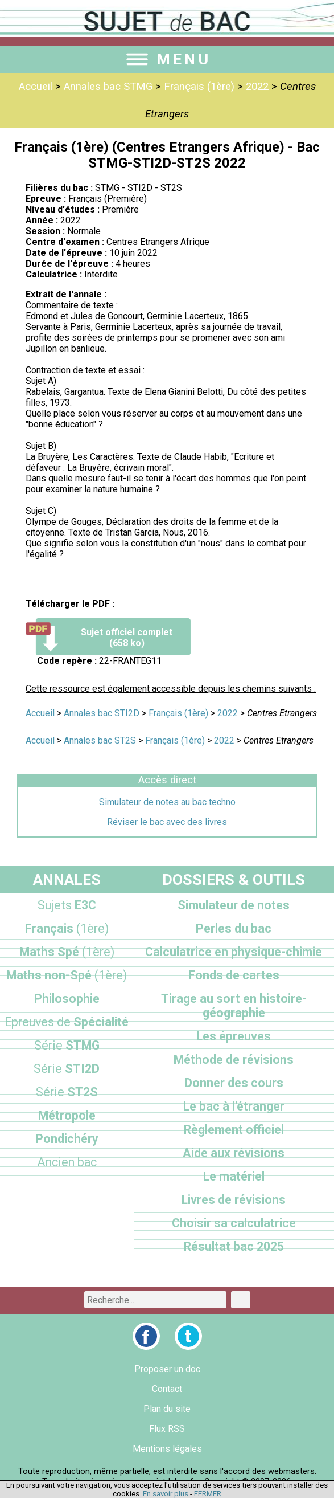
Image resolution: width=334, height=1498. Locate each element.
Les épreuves (233, 1036)
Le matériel (234, 1176)
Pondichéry (66, 1139)
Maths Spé (66, 952)
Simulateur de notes (234, 905)
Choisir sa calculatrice (234, 1223)
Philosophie (67, 998)
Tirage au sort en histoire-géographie (234, 1005)
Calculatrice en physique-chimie (233, 952)
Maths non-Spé (66, 975)
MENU (167, 59)
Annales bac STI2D (101, 713)
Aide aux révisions (233, 1153)
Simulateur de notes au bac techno (167, 802)
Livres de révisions (234, 1200)
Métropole (67, 1115)
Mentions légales (167, 1448)
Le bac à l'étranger (233, 1106)
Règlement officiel (234, 1130)
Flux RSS (167, 1428)
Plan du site (167, 1408)
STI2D (67, 1069)
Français (67, 928)
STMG (67, 1045)
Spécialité (67, 1022)
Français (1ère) (199, 86)
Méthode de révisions (234, 1059)
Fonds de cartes (233, 975)
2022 (257, 86)
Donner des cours (233, 1083)
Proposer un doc (167, 1369)
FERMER (207, 1493)
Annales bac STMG (108, 86)
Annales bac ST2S (100, 740)
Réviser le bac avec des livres (167, 822)
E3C (67, 905)
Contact (167, 1388)
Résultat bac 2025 (234, 1246)
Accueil (35, 86)
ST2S (67, 1092)
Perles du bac (233, 928)
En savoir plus (165, 1493)
